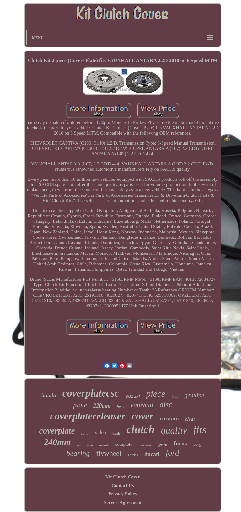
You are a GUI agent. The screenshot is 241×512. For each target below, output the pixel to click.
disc (165, 404)
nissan (169, 419)
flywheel (108, 453)
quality (174, 430)
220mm (101, 406)
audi (116, 433)
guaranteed (85, 445)
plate (80, 405)
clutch (140, 429)
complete (123, 444)
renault (104, 445)
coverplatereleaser (88, 416)
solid (84, 433)
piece (155, 394)
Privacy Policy (122, 493)
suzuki (133, 396)
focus (180, 443)
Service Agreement (123, 502)
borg (197, 444)
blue (175, 396)
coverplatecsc (90, 393)
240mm (57, 442)
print (162, 444)
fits (199, 429)
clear (190, 419)
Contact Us (122, 485)
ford (172, 452)
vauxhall (142, 405)
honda (48, 395)
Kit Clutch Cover (122, 476)
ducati (151, 454)
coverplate (57, 430)
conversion (146, 445)
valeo (100, 432)
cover (142, 416)
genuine (194, 395)
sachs (133, 454)
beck (120, 406)
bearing (78, 453)
